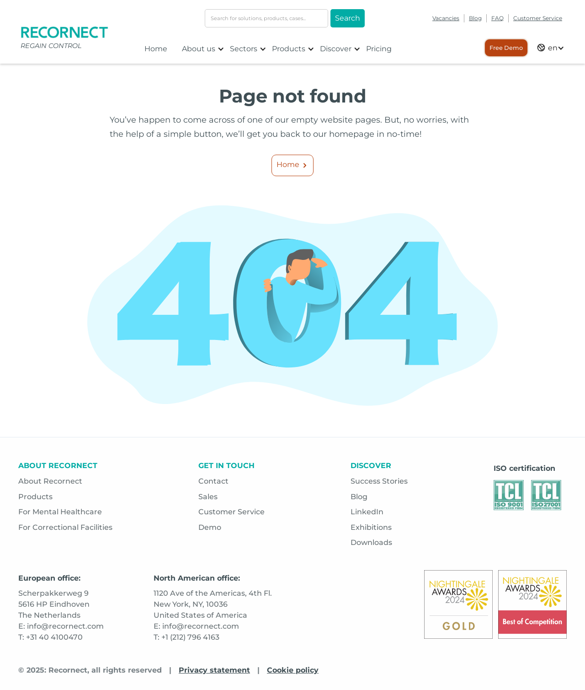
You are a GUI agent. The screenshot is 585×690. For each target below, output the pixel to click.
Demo (209, 527)
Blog (475, 18)
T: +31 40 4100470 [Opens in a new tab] (50, 637)
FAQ (497, 18)
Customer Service (537, 18)
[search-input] (266, 18)
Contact (213, 481)
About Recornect (50, 481)
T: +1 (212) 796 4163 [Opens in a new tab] (186, 637)
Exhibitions (371, 527)
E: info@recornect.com (196, 626)
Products (35, 496)
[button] (203, 49)
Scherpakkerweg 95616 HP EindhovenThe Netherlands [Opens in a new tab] (54, 604)
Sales (208, 496)
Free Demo (506, 47)
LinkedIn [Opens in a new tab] (367, 511)
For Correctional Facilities (65, 527)
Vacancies (445, 18)
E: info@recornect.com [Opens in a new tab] (61, 626)
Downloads (371, 542)
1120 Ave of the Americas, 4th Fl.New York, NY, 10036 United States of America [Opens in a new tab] (213, 604)
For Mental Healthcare (60, 511)
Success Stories (379, 481)
